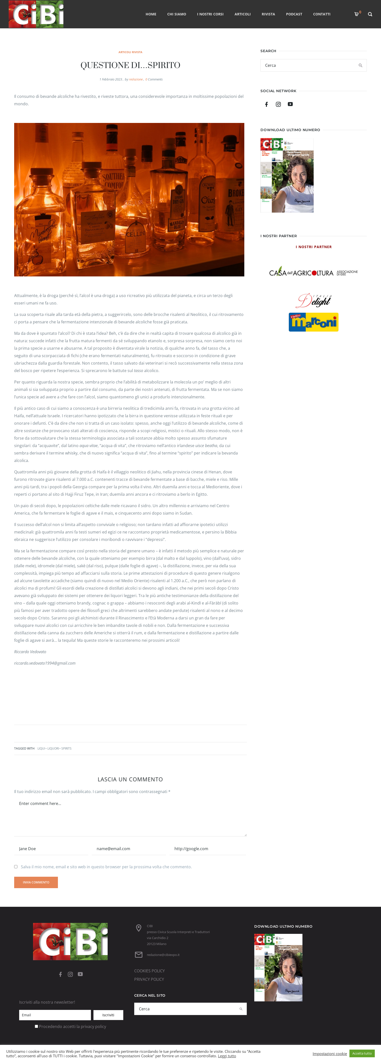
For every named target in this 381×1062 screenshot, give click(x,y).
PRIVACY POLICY (149, 979)
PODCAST (294, 14)
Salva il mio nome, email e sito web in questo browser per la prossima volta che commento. (106, 867)
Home (151, 14)
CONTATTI (322, 14)
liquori (53, 748)
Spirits (66, 748)
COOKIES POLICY (149, 971)
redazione (136, 79)
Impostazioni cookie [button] (330, 1053)
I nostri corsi (210, 14)
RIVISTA (268, 14)
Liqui (41, 748)
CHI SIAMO (176, 14)
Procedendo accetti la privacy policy (72, 1026)
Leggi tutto (227, 1056)
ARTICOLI (243, 14)
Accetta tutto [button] (362, 1053)
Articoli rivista (130, 52)
